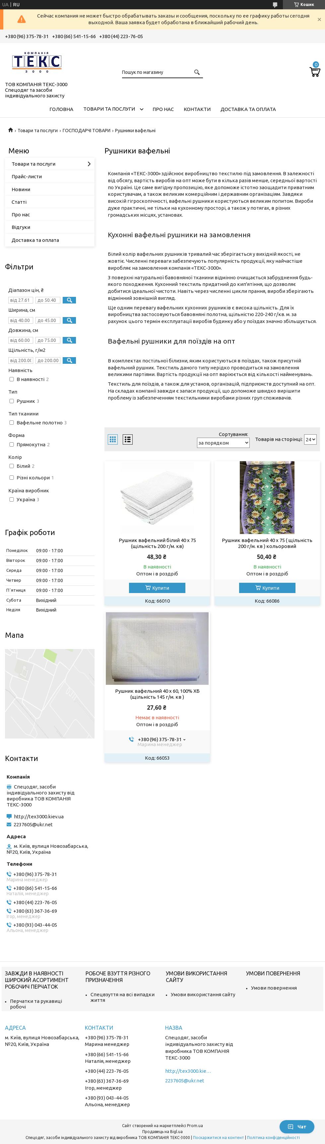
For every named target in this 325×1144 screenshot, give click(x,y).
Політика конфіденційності (273, 1137)
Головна (61, 109)
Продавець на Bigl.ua (162, 1131)
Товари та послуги (109, 109)
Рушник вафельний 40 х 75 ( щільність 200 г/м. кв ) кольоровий (267, 543)
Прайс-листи (27, 176)
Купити (160, 588)
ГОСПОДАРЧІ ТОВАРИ (86, 130)
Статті (19, 202)
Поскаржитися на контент (218, 1137)
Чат (297, 1127)
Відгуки (21, 227)
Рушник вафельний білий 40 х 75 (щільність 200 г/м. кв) (157, 543)
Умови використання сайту (203, 994)
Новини (21, 189)
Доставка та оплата (248, 109)
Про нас (163, 109)
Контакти (197, 109)
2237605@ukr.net (33, 824)
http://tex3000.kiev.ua (39, 816)
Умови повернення (274, 988)
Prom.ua (195, 1125)
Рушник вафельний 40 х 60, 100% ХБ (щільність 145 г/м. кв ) (157, 694)
